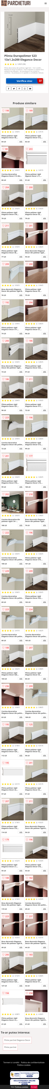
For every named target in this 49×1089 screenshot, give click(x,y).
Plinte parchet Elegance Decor (17, 1040)
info (21, 141)
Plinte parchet (10, 1047)
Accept (34, 1087)
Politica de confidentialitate (33, 1062)
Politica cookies (24, 1065)
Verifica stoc (30, 81)
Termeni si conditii (11, 1062)
